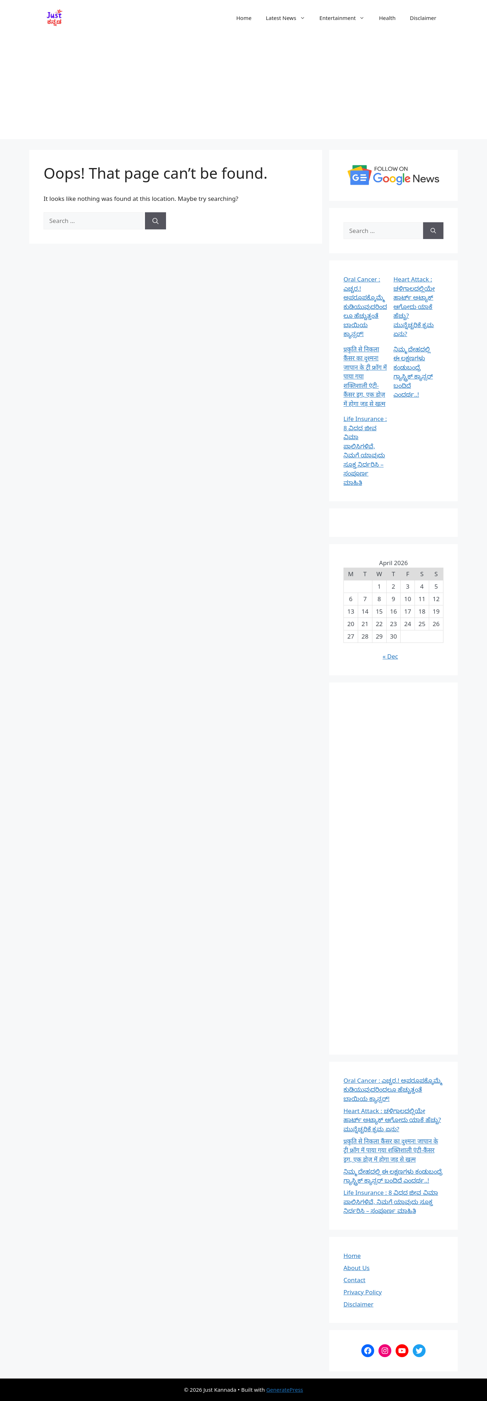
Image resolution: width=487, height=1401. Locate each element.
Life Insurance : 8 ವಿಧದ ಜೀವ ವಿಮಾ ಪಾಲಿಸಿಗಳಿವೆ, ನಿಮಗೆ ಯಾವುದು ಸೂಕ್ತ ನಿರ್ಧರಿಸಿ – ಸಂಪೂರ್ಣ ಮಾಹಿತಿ (390, 1201)
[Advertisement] (243, 89)
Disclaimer (423, 17)
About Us (356, 1268)
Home (244, 17)
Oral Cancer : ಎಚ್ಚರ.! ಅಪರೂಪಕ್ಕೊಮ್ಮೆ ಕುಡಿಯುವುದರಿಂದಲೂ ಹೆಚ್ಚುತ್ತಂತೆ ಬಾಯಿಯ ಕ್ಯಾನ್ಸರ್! (365, 306)
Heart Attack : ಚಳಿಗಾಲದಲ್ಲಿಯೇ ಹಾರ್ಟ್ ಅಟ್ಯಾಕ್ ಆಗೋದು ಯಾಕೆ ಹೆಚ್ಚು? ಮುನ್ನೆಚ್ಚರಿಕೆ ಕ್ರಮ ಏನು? (414, 306)
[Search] (155, 220)
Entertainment (346, 18)
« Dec (390, 656)
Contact (354, 1280)
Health (387, 17)
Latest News (289, 18)
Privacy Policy (362, 1292)
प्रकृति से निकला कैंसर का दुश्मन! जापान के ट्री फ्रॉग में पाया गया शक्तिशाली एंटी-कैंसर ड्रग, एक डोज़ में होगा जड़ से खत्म (390, 1150)
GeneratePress (284, 1389)
